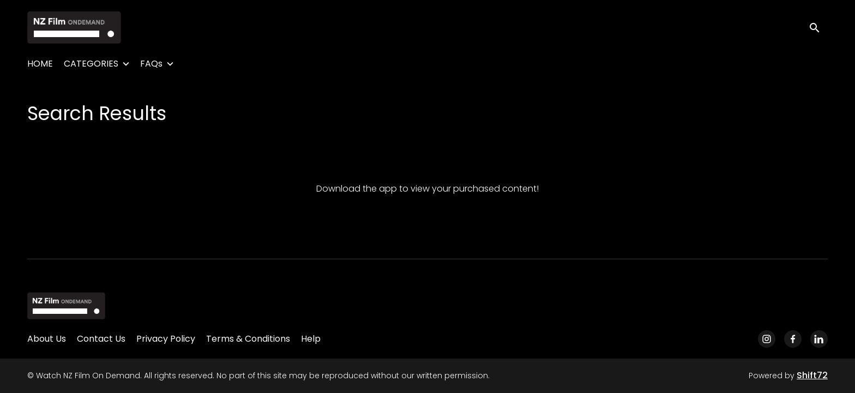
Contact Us (101, 338)
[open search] (818, 27)
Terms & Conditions (248, 338)
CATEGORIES (91, 63)
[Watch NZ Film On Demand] (66, 305)
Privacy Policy (165, 338)
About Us (46, 338)
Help (311, 338)
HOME (40, 63)
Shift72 (812, 375)
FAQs (151, 63)
